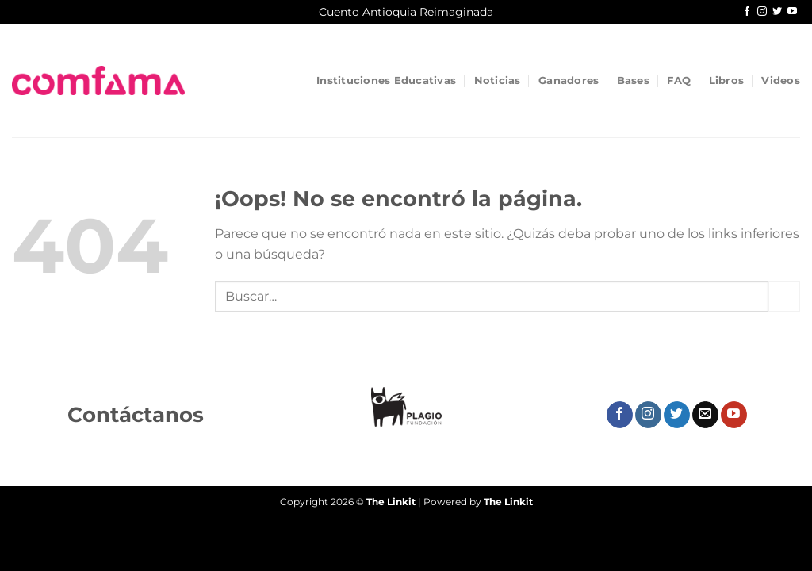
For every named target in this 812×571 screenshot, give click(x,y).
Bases (633, 80)
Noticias (497, 80)
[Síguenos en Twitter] (777, 11)
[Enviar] (784, 296)
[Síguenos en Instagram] (762, 11)
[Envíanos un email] (705, 414)
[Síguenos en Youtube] (792, 11)
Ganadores (568, 80)
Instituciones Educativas (386, 80)
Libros (727, 80)
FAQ (679, 80)
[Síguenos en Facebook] (747, 11)
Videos (780, 80)
